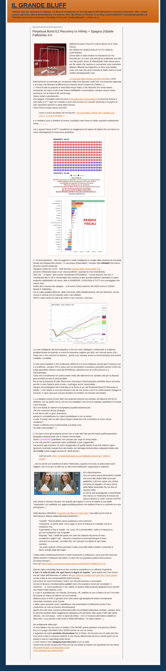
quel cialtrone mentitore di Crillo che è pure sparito (94, 575)
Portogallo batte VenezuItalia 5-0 (84, 99)
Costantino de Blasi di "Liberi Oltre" (73, 513)
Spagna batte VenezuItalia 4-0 (85, 269)
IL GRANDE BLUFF (39, 5)
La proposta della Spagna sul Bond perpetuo (89, 79)
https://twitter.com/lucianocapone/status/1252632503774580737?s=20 (73, 564)
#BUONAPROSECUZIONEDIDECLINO (51, 648)
